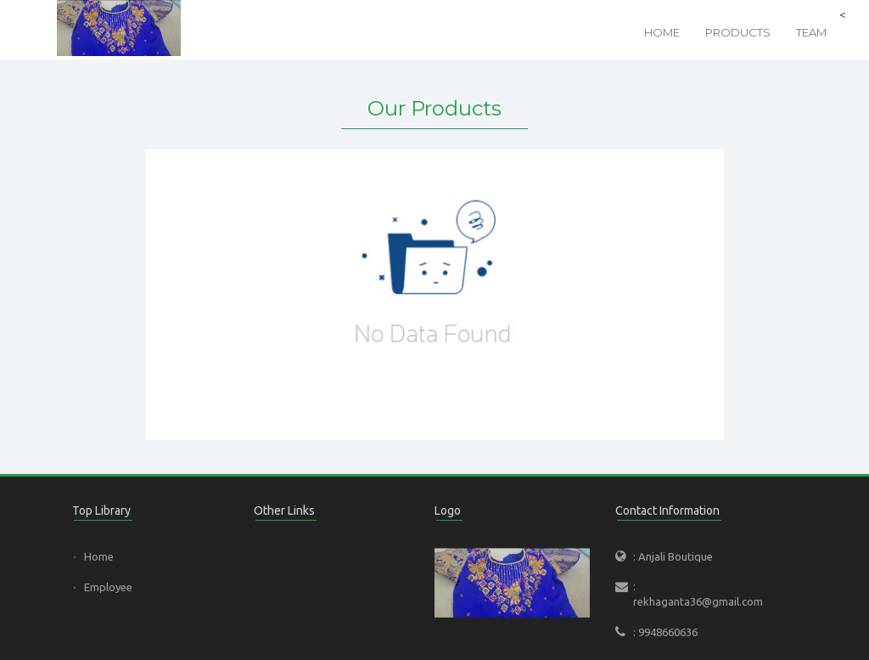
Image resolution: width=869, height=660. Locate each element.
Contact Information (667, 510)
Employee (108, 587)
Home (662, 32)
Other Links (284, 510)
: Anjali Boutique (673, 556)
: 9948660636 (665, 632)
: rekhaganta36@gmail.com (696, 594)
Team (811, 32)
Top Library (101, 510)
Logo (447, 510)
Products (738, 32)
